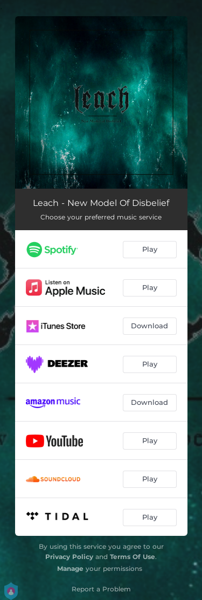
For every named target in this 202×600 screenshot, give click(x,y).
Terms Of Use (132, 557)
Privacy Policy (69, 557)
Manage (70, 568)
